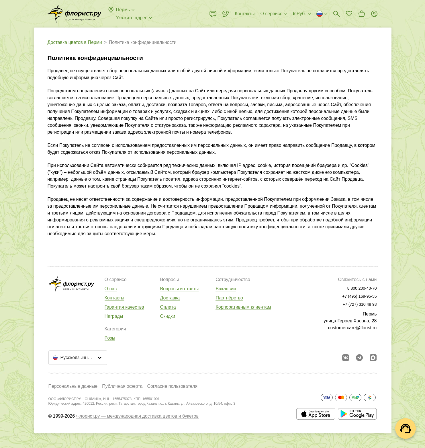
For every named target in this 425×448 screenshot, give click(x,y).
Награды (114, 316)
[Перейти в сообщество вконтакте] (345, 357)
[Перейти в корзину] (361, 14)
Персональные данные (73, 386)
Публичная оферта (122, 386)
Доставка (170, 297)
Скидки (167, 316)
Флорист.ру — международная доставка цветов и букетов (137, 416)
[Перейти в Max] (373, 357)
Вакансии (226, 288)
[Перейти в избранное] (349, 14)
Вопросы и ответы (179, 288)
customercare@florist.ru (352, 327)
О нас (111, 288)
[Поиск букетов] (336, 14)
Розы (110, 338)
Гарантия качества (124, 307)
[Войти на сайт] (374, 14)
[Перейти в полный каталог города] (74, 13)
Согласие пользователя (172, 386)
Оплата (168, 307)
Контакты (114, 297)
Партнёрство (229, 297)
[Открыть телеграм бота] (359, 357)
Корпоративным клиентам (243, 307)
